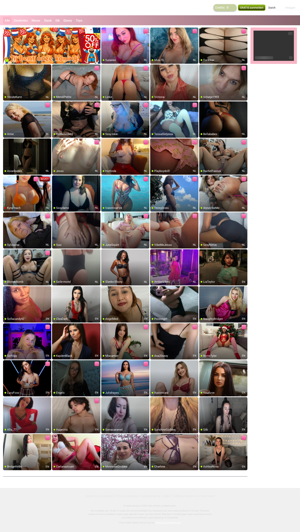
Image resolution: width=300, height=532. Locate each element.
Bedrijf (167, 496)
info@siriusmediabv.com (168, 522)
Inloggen (290, 7)
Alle (7, 20)
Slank (48, 20)
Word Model (208, 496)
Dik (57, 20)
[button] (274, 7)
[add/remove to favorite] (104, 30)
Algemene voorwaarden (99, 496)
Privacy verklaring (126, 496)
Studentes (21, 20)
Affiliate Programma (186, 496)
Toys (79, 20)
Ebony (68, 20)
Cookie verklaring (150, 496)
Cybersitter (172, 517)
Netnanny (159, 517)
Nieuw (36, 20)
